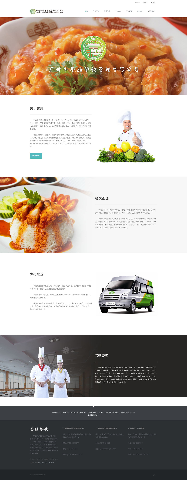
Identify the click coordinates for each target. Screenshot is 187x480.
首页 (86, 11)
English (137, 3)
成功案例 (140, 11)
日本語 (153, 3)
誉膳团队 (129, 11)
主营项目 (118, 11)
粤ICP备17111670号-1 (46, 462)
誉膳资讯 (107, 11)
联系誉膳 (151, 11)
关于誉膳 (96, 11)
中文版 (145, 3)
